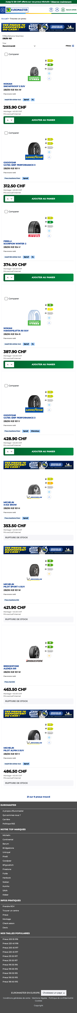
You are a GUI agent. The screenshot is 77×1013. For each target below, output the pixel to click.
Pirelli (5, 856)
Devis (5, 927)
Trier (4, 43)
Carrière (6, 819)
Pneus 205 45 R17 (10, 948)
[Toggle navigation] (2, 10)
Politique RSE (9, 824)
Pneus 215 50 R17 (10, 956)
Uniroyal (6, 852)
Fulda (5, 873)
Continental (8, 839)
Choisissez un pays (53, 993)
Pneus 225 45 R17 (10, 952)
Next (73, 27)
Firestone (7, 869)
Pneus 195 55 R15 (10, 973)
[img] (49, 73)
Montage (7, 919)
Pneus (5, 915)
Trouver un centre (11, 910)
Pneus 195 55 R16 (10, 965)
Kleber (5, 895)
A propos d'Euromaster (13, 811)
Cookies (38, 1001)
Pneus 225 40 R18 (10, 943)
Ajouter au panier (43, 120)
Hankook (7, 878)
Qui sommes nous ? (12, 815)
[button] (70, 45)
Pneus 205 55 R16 (10, 939)
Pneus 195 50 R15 (10, 977)
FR (72, 5)
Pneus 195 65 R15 (10, 969)
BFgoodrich (8, 865)
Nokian (6, 882)
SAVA (5, 890)
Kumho (6, 886)
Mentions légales (39, 998)
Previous (3, 27)
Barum (6, 844)
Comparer (14, 54)
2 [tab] (40, 29)
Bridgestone (8, 848)
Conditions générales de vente (16, 998)
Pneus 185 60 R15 (10, 982)
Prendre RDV (8, 906)
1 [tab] (36, 29)
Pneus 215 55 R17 (10, 960)
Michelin (6, 835)
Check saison (8, 923)
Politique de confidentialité (61, 998)
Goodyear (7, 861)
